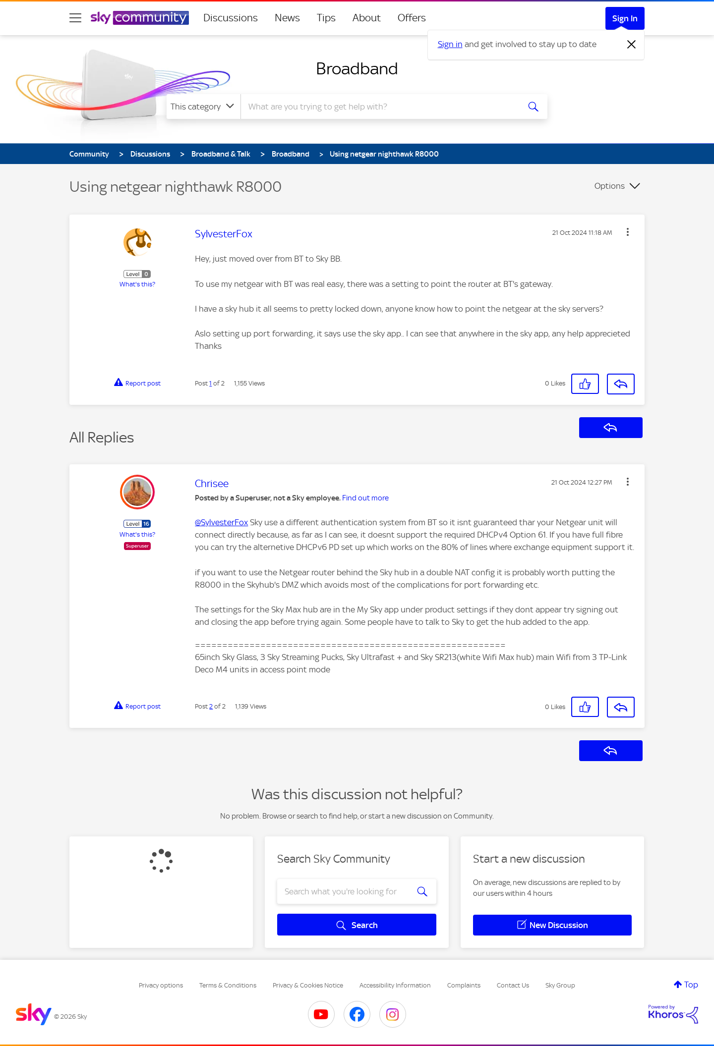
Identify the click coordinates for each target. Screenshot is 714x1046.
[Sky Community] (140, 17)
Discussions (230, 18)
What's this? (137, 284)
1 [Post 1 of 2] (210, 383)
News (287, 18)
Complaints (463, 985)
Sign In (625, 18)
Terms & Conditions (227, 985)
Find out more (365, 498)
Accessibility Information (395, 985)
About (367, 18)
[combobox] (379, 106)
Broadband (357, 68)
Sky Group (560, 985)
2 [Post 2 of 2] (211, 706)
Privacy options (161, 985)
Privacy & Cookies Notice (308, 985)
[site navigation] (75, 18)
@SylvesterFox (221, 522)
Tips (326, 18)
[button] (628, 232)
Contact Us (513, 985)
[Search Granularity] (203, 106)
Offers (412, 18)
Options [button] (610, 186)
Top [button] (691, 985)
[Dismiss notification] (632, 45)
